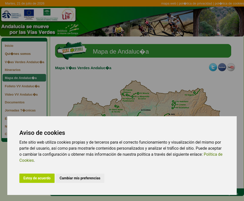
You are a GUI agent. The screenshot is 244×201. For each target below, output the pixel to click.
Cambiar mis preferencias (80, 178)
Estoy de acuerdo (37, 178)
